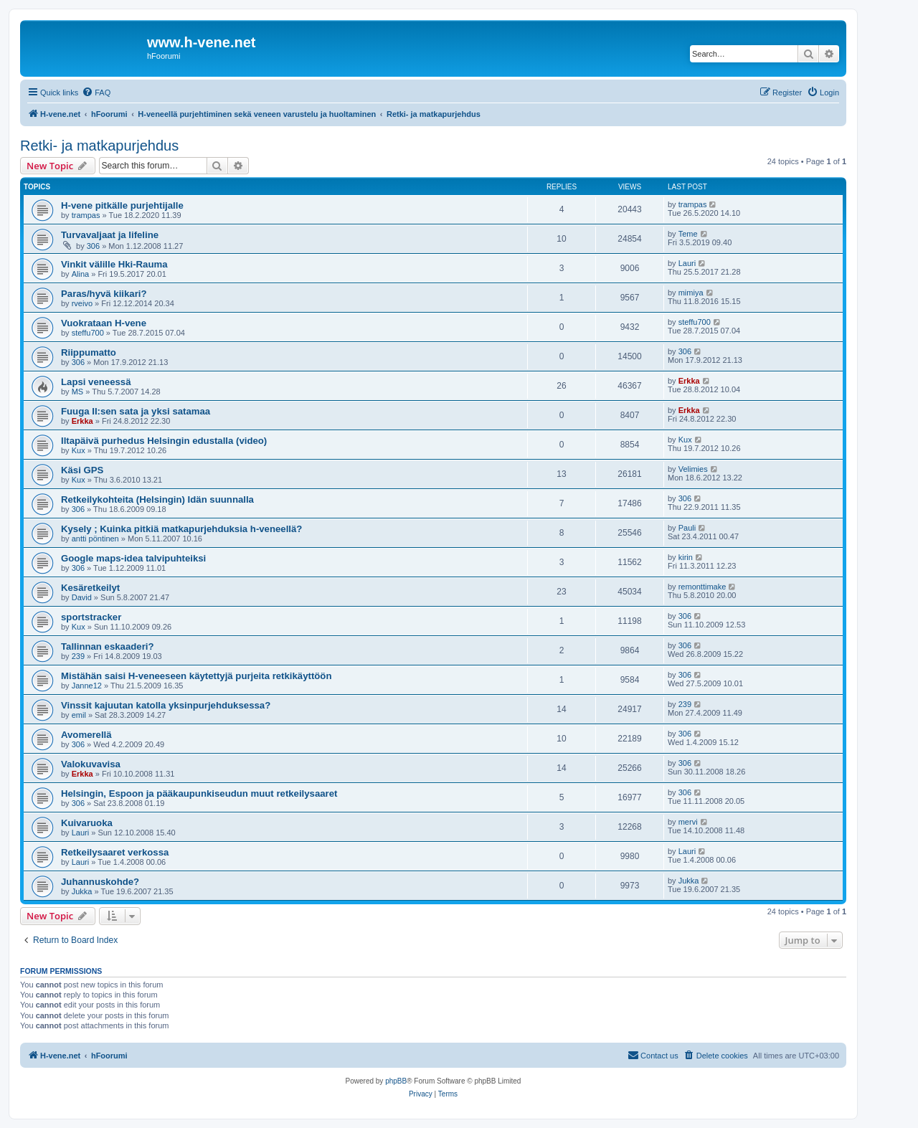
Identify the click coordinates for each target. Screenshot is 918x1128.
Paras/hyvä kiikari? (104, 293)
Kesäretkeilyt (90, 587)
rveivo (82, 303)
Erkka (689, 380)
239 (78, 656)
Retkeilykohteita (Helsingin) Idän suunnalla (157, 499)
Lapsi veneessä (96, 381)
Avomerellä (86, 734)
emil (79, 715)
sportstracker (91, 617)
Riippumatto (88, 352)
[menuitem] (96, 92)
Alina (80, 274)
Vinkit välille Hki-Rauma (114, 264)
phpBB (396, 1081)
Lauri (687, 263)
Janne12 (87, 685)
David (82, 597)
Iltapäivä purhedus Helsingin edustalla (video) (164, 440)
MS (78, 391)
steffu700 (88, 332)
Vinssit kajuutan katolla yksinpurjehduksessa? (165, 705)
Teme (688, 233)
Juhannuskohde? (100, 881)
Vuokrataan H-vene (103, 323)
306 (93, 246)
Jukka (82, 891)
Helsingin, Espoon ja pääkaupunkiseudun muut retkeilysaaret (199, 793)
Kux (78, 450)
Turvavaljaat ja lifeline (109, 234)
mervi (688, 821)
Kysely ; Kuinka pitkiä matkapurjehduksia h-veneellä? (181, 528)
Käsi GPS (82, 470)
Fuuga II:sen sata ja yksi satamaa (135, 411)
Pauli (687, 527)
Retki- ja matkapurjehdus (99, 145)
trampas (86, 215)
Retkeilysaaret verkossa (115, 852)
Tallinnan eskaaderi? (107, 646)
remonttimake (702, 586)
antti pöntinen (95, 538)
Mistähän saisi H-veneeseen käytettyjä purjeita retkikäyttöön (196, 675)
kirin (685, 557)
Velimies (693, 469)
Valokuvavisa (90, 764)
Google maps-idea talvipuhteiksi (133, 558)
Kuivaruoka (87, 822)
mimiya (691, 292)
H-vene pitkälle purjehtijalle (122, 205)
